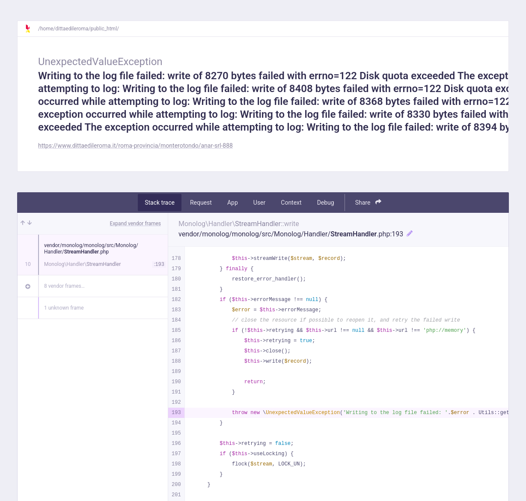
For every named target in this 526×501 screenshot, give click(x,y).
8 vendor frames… (64, 286)
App (232, 202)
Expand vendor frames (135, 224)
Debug (325, 202)
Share (368, 202)
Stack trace (160, 202)
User (259, 202)
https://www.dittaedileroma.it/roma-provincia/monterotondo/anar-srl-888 (135, 145)
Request (201, 202)
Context (291, 202)
